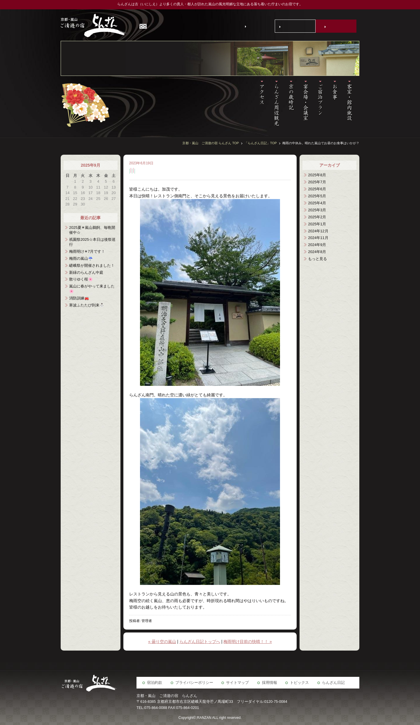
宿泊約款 (154, 683)
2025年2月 (317, 217)
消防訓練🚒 (79, 298)
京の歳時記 (293, 103)
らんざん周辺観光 (279, 103)
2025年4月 (317, 203)
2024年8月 (317, 252)
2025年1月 (317, 224)
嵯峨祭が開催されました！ (92, 265)
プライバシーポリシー (194, 683)
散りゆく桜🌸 (81, 279)
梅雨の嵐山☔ (81, 258)
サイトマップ (237, 683)
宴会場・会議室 (308, 103)
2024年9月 (317, 245)
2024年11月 (318, 238)
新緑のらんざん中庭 (86, 272)
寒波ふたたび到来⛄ (86, 305)
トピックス (299, 683)
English (255, 26)
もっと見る (317, 259)
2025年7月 (317, 182)
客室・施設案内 (352, 103)
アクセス (264, 103)
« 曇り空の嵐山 (162, 641)
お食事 (337, 103)
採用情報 (269, 683)
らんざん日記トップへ (199, 641)
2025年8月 (317, 175)
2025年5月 (317, 196)
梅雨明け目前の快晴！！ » (247, 641)
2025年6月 (317, 189)
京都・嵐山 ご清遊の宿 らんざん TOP (210, 143)
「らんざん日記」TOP (260, 143)
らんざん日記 (333, 683)
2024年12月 (318, 231)
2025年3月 (317, 210)
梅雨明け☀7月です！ (87, 251)
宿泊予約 (337, 26)
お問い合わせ (296, 26)
